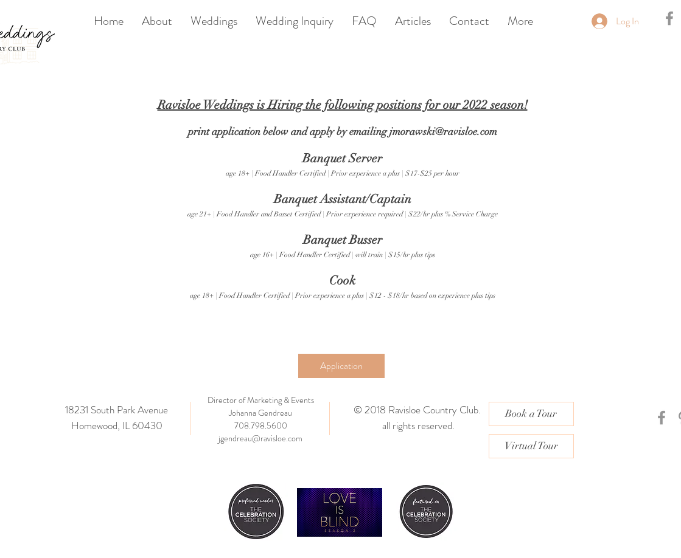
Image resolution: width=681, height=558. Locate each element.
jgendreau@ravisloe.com (260, 438)
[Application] (341, 366)
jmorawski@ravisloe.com (443, 131)
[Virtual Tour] (531, 446)
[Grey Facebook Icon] (669, 18)
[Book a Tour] (531, 414)
